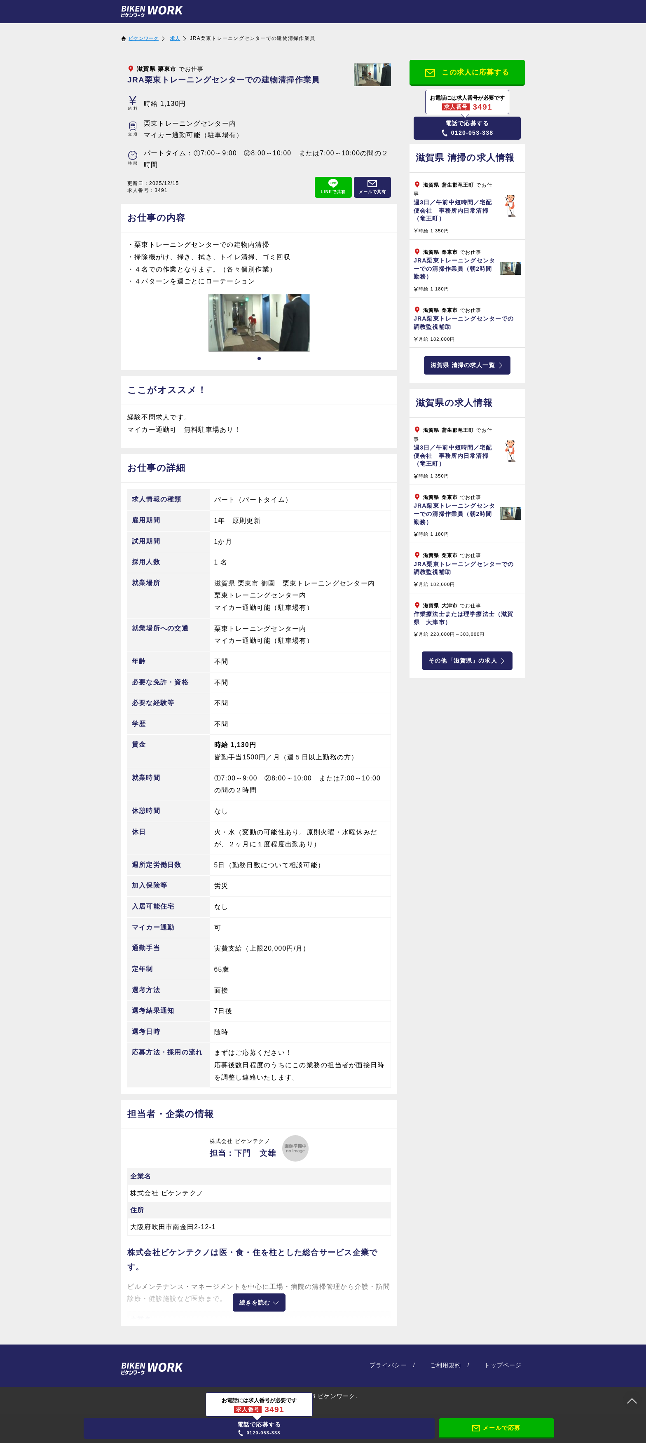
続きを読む (259, 1301)
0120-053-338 (467, 129)
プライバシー (391, 1362)
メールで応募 (496, 1427)
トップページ (503, 1362)
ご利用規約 (447, 1362)
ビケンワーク (145, 38)
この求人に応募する (467, 72)
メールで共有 (372, 186)
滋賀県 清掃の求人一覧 (467, 367)
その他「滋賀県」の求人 (467, 663)
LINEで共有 (333, 186)
